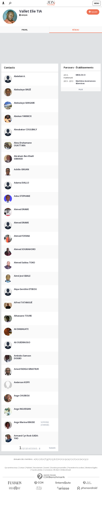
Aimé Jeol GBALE (22, 275)
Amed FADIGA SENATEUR (26, 369)
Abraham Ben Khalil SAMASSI (24, 157)
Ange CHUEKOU (22, 395)
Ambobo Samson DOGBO (22, 357)
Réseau (75, 29)
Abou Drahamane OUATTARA (23, 144)
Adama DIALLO (21, 182)
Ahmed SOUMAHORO (25, 249)
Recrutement (37, 468)
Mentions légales (91, 468)
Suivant (52, 448)
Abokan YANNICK (22, 116)
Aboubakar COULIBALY (25, 129)
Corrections (48, 470)
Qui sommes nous (11, 468)
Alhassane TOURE (23, 315)
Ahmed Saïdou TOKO (24, 262)
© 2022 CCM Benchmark (62, 470)
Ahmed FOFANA (22, 235)
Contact (22, 468)
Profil (25, 29)
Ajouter (94, 12)
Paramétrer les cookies (76, 468)
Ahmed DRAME (21, 209)
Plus (81, 89)
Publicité (29, 468)
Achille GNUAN (21, 169)
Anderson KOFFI (22, 382)
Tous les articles (36, 470)
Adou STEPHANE (22, 196)
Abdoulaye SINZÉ (22, 89)
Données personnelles (58, 468)
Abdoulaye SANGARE (24, 102)
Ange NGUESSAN (22, 408)
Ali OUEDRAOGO (22, 342)
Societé (46, 468)
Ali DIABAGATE (21, 329)
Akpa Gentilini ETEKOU (25, 289)
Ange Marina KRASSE (24, 422)
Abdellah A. (19, 76)
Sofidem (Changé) (45, 423)
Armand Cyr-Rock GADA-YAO (26, 437)
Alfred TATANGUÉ (23, 302)
